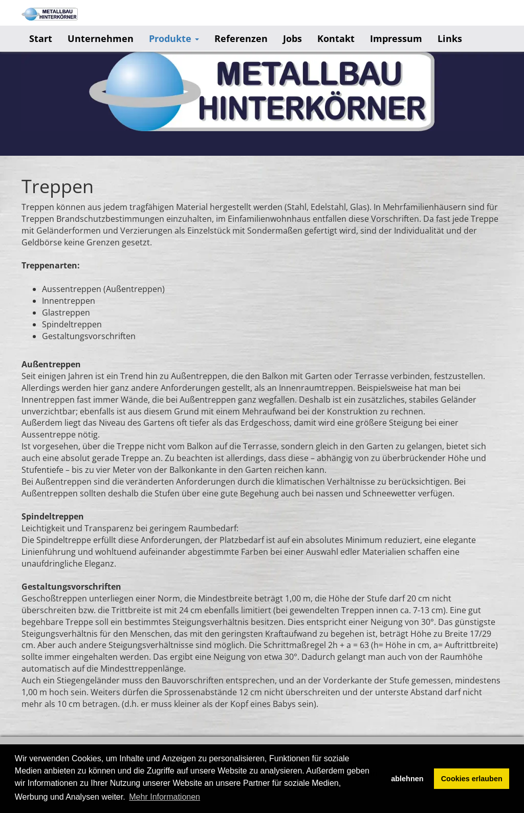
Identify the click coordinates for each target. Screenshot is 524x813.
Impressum (396, 38)
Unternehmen (101, 38)
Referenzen (241, 38)
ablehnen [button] (407, 779)
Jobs (292, 38)
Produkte (174, 38)
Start (40, 38)
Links (450, 38)
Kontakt (336, 38)
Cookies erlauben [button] (472, 779)
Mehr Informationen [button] (164, 797)
